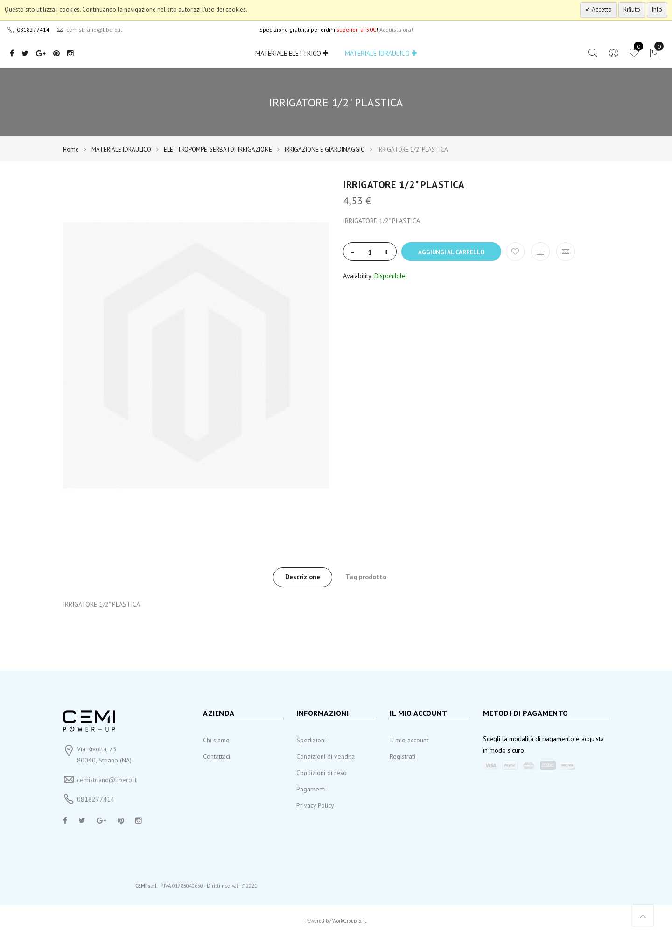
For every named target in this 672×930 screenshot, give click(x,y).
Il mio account (409, 740)
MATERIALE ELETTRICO (291, 53)
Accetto (601, 10)
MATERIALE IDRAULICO (381, 53)
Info (657, 10)
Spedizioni (311, 740)
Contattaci (216, 756)
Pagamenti (311, 789)
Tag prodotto (365, 577)
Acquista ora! (396, 29)
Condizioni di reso (321, 773)
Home (71, 150)
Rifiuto (631, 10)
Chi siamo (216, 740)
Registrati (402, 756)
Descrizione (302, 577)
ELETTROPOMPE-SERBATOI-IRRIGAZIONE (218, 150)
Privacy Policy (315, 805)
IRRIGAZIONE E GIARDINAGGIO (325, 150)
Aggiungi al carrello (451, 252)
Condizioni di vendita (325, 756)
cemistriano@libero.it (107, 780)
